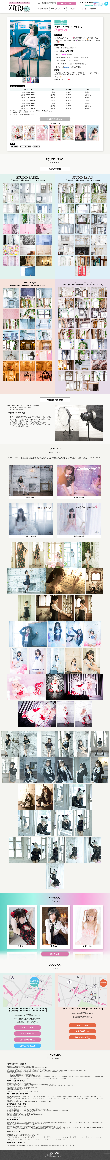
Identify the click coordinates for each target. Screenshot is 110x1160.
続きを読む (55, 954)
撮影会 (61, 24)
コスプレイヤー (26, 146)
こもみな (66, 67)
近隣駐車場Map (27, 1033)
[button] (11, 48)
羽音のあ (37, 146)
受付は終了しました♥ (55, 119)
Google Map (28, 1027)
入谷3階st (61, 20)
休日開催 (61, 22)
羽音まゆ (15, 146)
